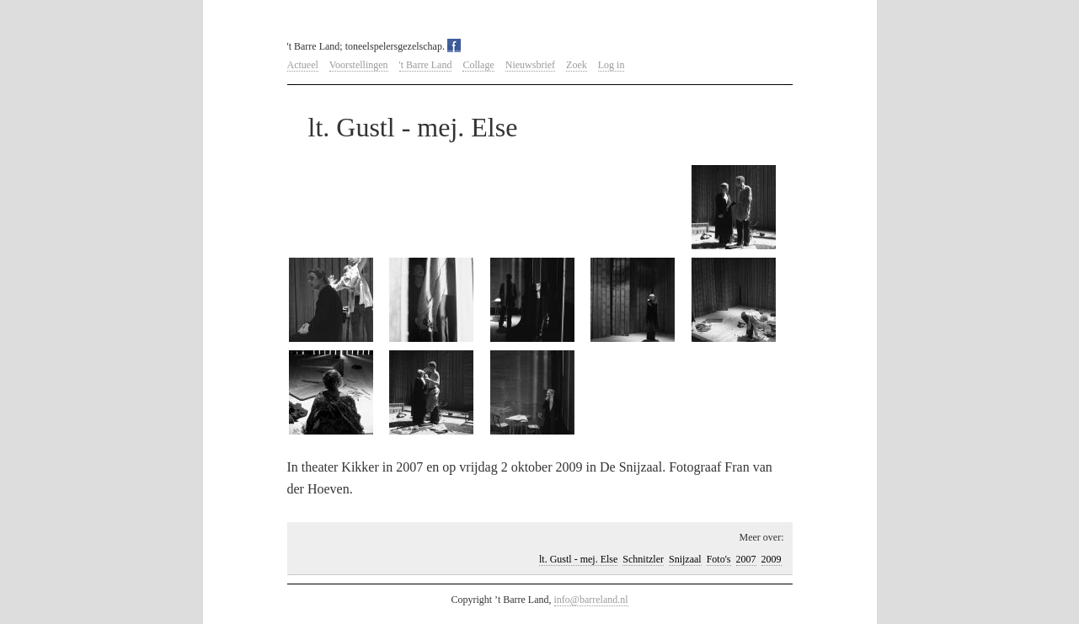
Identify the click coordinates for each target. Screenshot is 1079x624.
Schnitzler (643, 559)
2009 (771, 559)
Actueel (302, 65)
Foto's (719, 559)
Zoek (576, 65)
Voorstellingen (358, 65)
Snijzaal (685, 559)
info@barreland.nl (591, 599)
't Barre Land (425, 65)
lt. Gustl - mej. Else (578, 559)
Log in (611, 65)
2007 (746, 559)
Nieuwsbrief (530, 65)
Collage (478, 65)
